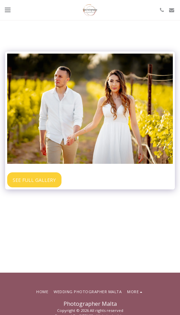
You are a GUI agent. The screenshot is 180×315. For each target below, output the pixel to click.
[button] (7, 10)
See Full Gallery (34, 180)
